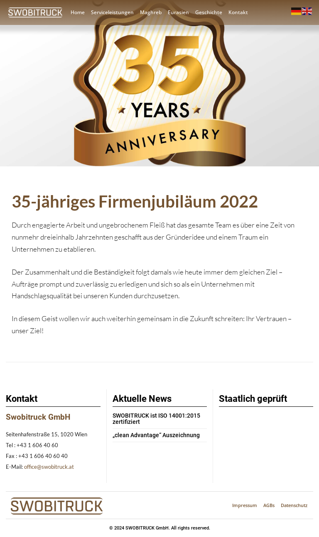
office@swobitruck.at (49, 466)
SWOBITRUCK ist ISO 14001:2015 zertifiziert (152, 419)
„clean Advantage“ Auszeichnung (152, 435)
